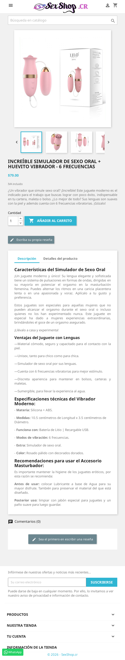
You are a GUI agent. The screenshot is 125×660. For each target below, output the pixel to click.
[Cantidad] (13, 221)
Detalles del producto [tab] (60, 258)
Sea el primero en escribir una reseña (62, 539)
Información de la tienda (32, 647)
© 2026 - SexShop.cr (62, 654)
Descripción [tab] (27, 258)
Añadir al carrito (50, 221)
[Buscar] (62, 20)
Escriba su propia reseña (31, 240)
